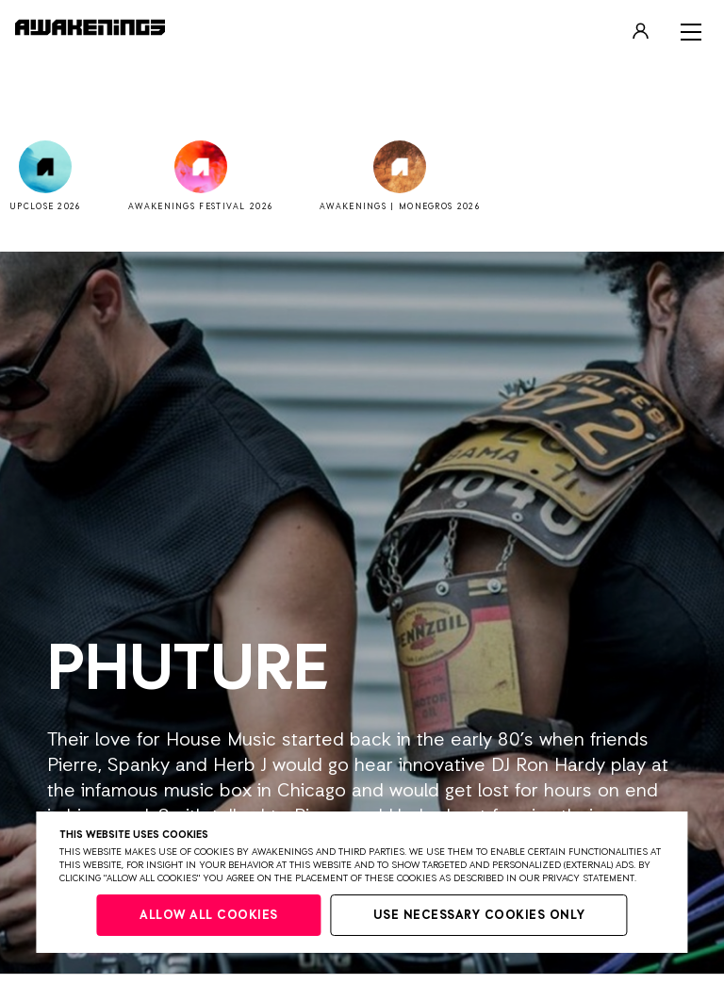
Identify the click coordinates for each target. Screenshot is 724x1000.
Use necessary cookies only (479, 916)
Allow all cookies (209, 916)
